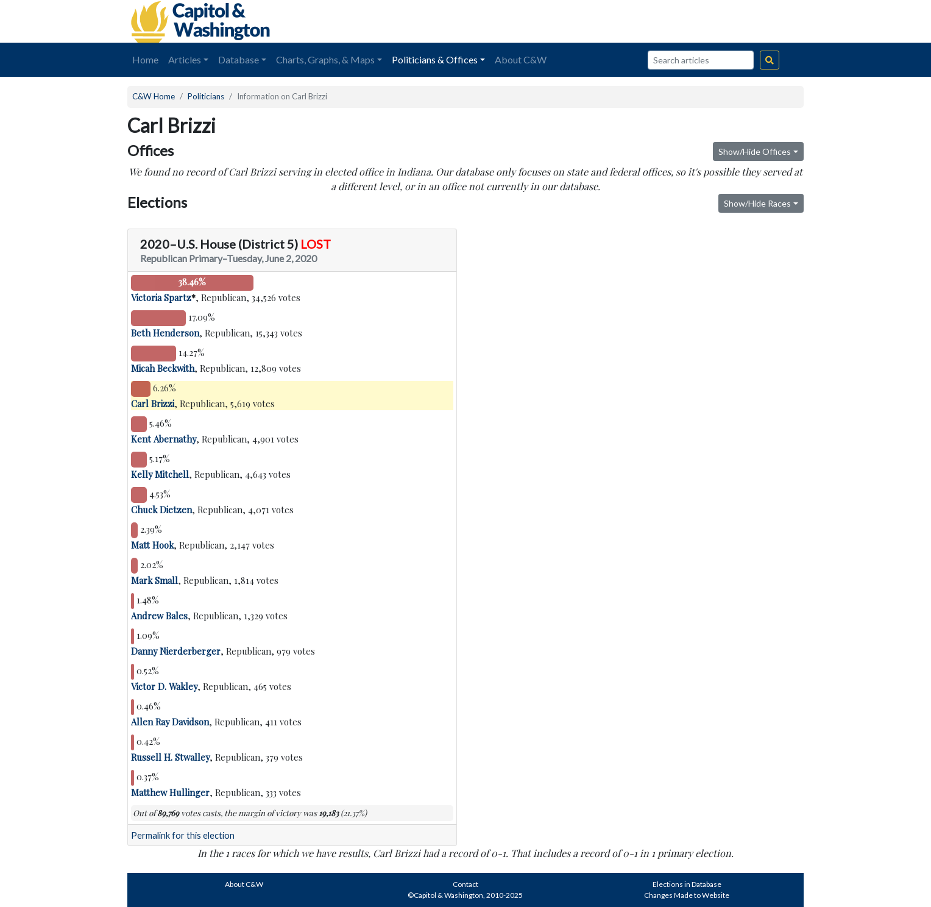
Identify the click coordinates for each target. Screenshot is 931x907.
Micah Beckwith (162, 368)
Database (238, 59)
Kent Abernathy (163, 439)
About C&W (521, 59)
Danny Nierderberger (176, 651)
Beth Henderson (165, 333)
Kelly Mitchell (160, 474)
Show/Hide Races (757, 203)
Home (145, 59)
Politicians (206, 96)
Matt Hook (152, 545)
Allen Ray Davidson (170, 722)
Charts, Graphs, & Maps (325, 59)
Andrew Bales (159, 616)
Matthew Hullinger (170, 792)
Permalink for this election (183, 835)
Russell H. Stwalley (170, 757)
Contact (465, 884)
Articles (184, 59)
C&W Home (153, 96)
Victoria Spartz (161, 297)
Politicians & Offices (435, 59)
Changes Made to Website (686, 895)
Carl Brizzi (152, 403)
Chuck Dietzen (161, 509)
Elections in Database (687, 884)
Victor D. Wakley (164, 686)
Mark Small (154, 580)
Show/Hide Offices (754, 151)
